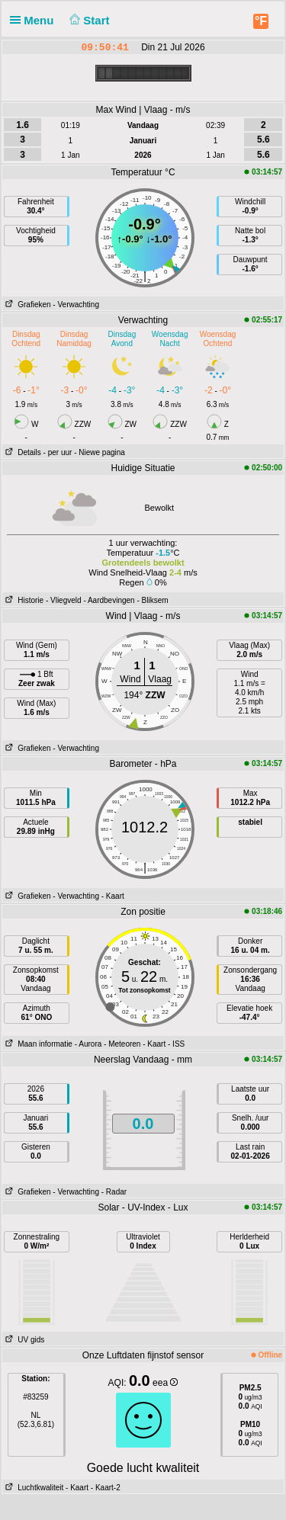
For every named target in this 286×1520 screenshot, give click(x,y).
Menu (35, 20)
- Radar (114, 1192)
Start (88, 20)
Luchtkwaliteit (32, 1487)
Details (21, 452)
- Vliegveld (64, 600)
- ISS (176, 1044)
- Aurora (88, 1044)
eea (165, 1382)
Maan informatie (37, 1044)
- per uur (57, 452)
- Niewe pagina (99, 452)
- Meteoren (122, 1044)
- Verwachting (76, 304)
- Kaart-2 (104, 1487)
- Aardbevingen (108, 600)
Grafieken (26, 304)
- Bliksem (152, 600)
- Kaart (112, 896)
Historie (22, 600)
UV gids (23, 1340)
